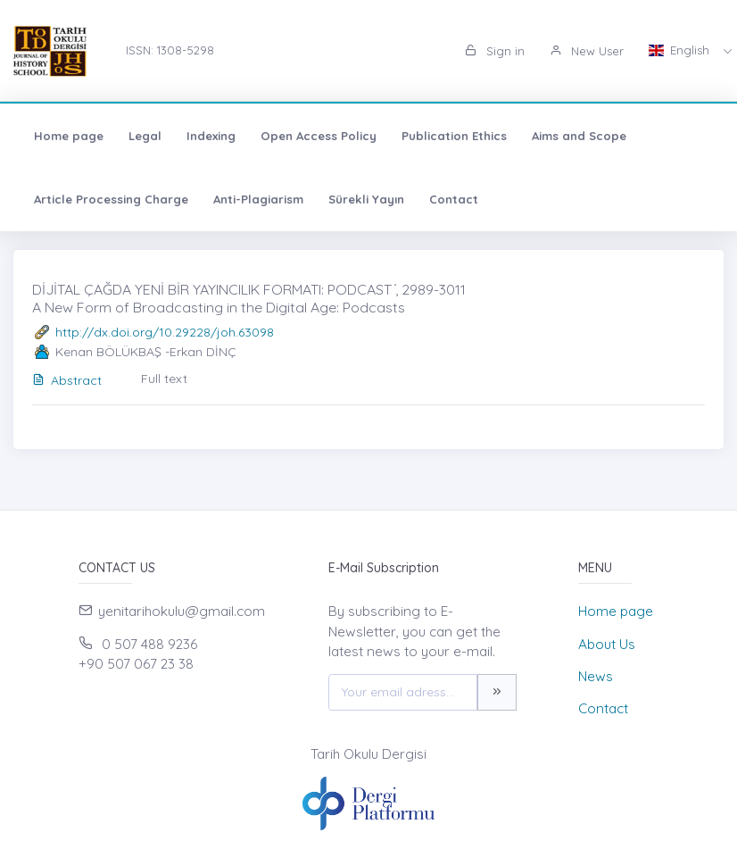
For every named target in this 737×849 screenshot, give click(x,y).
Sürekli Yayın (366, 199)
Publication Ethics (454, 136)
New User (587, 51)
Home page (69, 136)
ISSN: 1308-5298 (170, 50)
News (595, 676)
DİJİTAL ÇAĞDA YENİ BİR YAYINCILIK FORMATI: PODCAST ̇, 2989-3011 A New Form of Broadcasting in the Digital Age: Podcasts (249, 297)
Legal (144, 136)
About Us (606, 644)
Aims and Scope (579, 136)
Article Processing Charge (111, 199)
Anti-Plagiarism (258, 199)
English (681, 50)
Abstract (67, 380)
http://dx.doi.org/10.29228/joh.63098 (164, 332)
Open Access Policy (319, 136)
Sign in (495, 51)
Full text (164, 378)
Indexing (211, 136)
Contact (453, 199)
